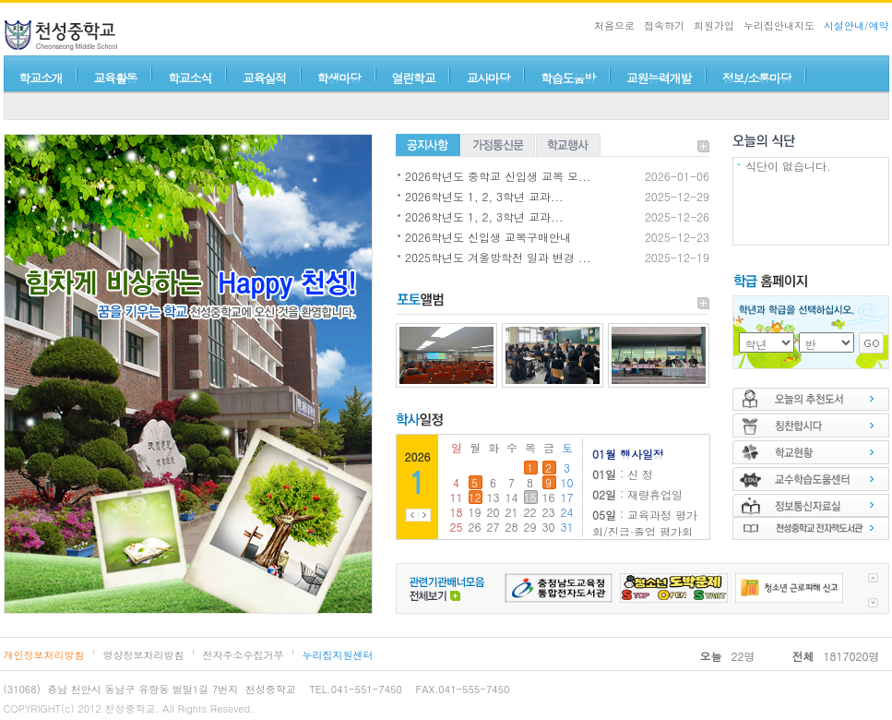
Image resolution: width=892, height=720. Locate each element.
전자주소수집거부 (243, 655)
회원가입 (714, 25)
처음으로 (614, 25)
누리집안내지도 (779, 25)
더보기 (703, 146)
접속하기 (664, 25)
